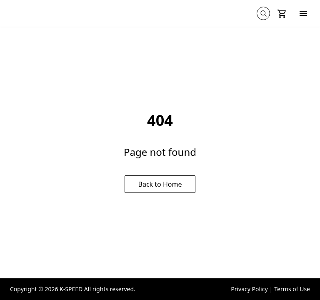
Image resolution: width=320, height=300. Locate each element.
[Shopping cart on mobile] (283, 13)
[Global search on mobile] (263, 13)
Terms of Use (292, 289)
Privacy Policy (249, 289)
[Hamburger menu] (303, 13)
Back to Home (160, 184)
